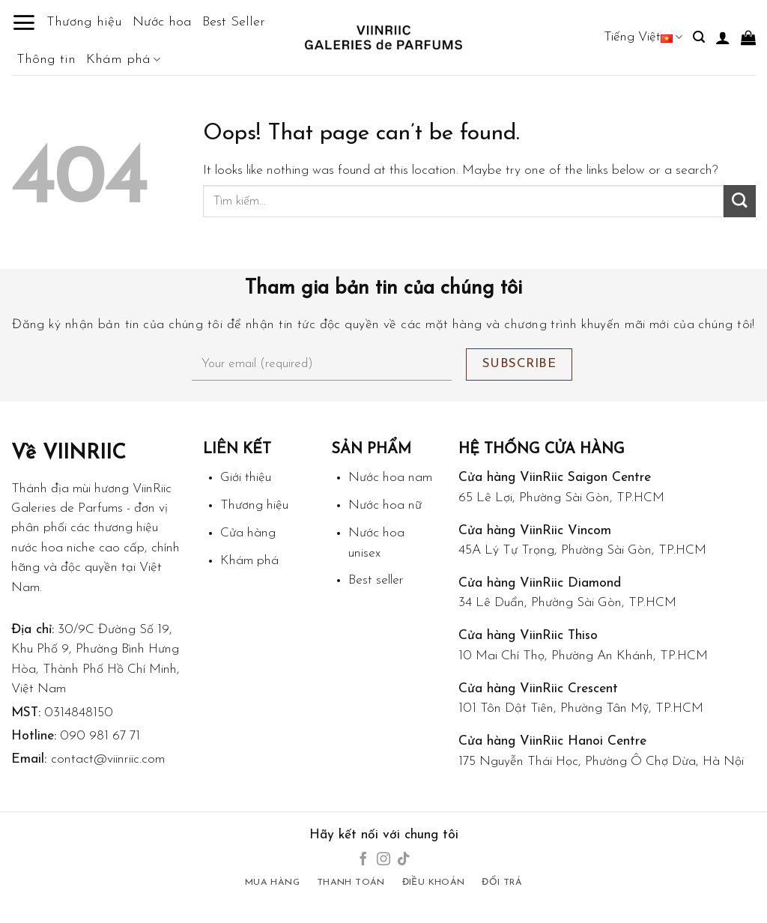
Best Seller (233, 22)
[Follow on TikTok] (403, 860)
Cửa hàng (248, 533)
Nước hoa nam (390, 477)
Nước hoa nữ (385, 505)
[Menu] (23, 22)
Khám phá (123, 59)
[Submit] (740, 201)
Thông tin (46, 59)
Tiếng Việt (643, 37)
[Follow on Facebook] (363, 860)
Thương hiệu (84, 22)
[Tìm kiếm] (699, 37)
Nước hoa (162, 22)
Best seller (376, 580)
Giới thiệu (245, 477)
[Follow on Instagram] (383, 860)
